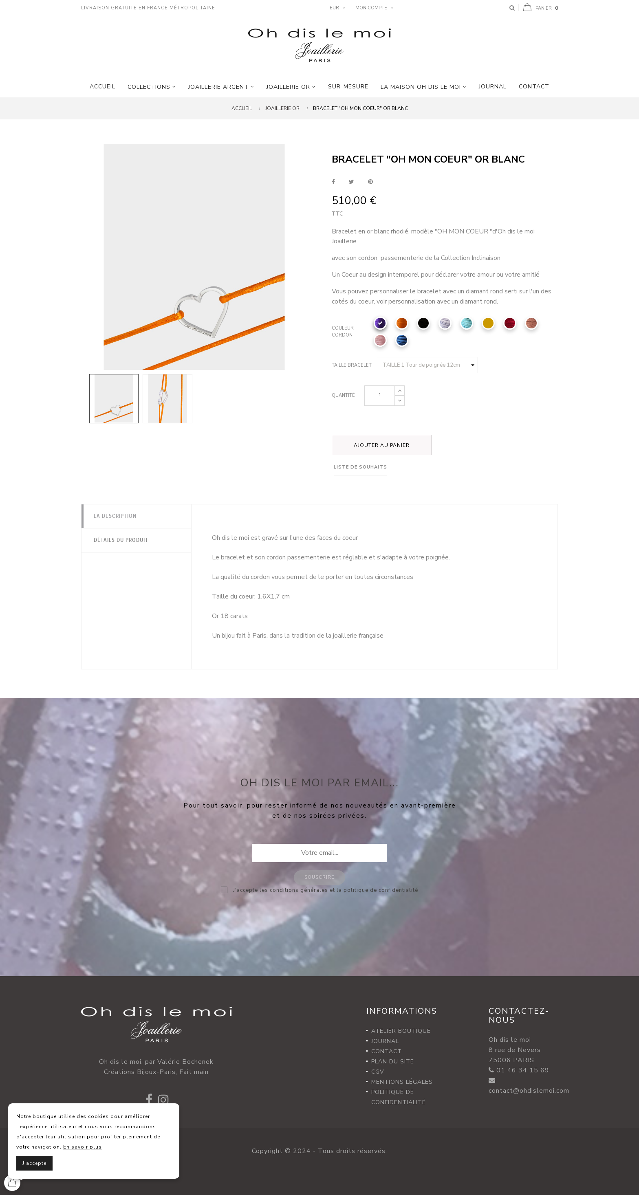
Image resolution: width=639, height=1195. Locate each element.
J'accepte (34, 1163)
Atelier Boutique (401, 1031)
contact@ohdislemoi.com (529, 1090)
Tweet (351, 182)
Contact (386, 1051)
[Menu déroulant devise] (336, 8)
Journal (385, 1041)
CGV (377, 1072)
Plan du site (392, 1061)
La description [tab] (115, 516)
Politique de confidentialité (398, 1097)
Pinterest (370, 182)
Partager (333, 182)
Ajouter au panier (382, 445)
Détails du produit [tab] (121, 540)
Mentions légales (402, 1082)
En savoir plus (82, 1147)
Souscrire (319, 877)
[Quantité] (379, 395)
